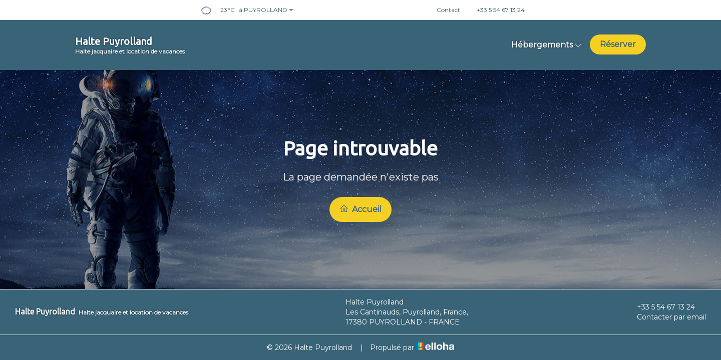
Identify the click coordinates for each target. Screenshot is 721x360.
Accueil (360, 209)
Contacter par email (665, 317)
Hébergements (546, 45)
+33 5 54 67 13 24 (660, 307)
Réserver (618, 44)
